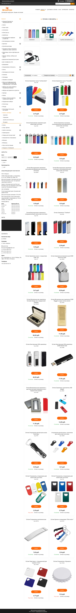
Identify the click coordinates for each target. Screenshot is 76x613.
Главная (37, 9)
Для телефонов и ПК (8, 62)
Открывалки (49, 39)
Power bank (5, 27)
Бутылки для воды (7, 46)
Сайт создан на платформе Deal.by (38, 610)
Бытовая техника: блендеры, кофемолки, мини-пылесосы (10, 49)
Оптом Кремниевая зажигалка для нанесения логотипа (36, 123)
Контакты (71, 9)
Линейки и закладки (8, 79)
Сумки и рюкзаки (7, 130)
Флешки (5, 140)
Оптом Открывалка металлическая (36, 519)
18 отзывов (62, 1)
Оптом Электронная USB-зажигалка (36, 344)
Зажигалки (31, 39)
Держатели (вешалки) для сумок (11, 59)
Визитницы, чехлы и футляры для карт (11, 53)
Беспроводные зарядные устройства (9, 38)
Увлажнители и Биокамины (9, 137)
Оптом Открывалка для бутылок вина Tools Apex (36, 433)
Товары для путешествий (9, 135)
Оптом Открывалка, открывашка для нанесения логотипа (36, 476)
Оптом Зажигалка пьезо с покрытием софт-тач (36, 256)
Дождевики (5, 64)
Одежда (4, 93)
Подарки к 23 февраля (8, 148)
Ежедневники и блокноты (9, 67)
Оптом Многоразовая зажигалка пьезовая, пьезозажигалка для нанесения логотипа (62, 169)
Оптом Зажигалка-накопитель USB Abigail (62, 388)
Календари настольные (8, 72)
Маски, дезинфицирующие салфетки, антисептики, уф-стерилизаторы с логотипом (10, 83)
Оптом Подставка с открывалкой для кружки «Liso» (36, 562)
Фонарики (31, 63)
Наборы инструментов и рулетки (11, 90)
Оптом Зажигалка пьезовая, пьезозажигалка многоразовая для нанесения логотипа (62, 124)
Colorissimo (5, 30)
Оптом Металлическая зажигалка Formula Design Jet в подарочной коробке (36, 301)
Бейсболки (5, 35)
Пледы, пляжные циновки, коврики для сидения (9, 98)
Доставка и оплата (52, 9)
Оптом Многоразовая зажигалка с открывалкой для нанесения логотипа (36, 213)
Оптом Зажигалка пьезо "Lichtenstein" (36, 81)
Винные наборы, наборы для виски (10, 56)
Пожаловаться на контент (41, 611)
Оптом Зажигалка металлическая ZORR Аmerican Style (62, 256)
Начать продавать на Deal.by (8, 1)
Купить (36, 109)
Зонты (4, 69)
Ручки (4, 125)
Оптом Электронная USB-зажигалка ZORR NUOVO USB (62, 345)
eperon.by (5, 246)
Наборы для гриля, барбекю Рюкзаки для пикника (9, 87)
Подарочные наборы (8, 101)
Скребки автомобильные (66, 39)
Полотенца (5, 104)
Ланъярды (5, 77)
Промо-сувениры (7, 112)
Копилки (5, 74)
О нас (59, 9)
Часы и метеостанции (8, 145)
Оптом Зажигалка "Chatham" (62, 212)
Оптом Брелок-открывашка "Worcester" (62, 519)
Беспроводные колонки (8, 41)
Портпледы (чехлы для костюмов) (8, 110)
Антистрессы (6, 32)
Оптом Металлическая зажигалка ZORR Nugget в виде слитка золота (62, 300)
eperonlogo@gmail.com (8, 247)
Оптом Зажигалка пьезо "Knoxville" (62, 81)
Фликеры (5, 142)
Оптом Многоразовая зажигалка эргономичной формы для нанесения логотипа (36, 169)
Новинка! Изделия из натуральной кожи (8, 22)
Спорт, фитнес (6, 127)
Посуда (4, 106)
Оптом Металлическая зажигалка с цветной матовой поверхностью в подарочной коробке (36, 389)
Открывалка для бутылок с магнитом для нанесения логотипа (62, 433)
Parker (4, 25)
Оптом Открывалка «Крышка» (62, 561)
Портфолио (65, 9)
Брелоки (5, 43)
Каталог (43, 9)
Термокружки (6, 132)
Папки (4, 95)
